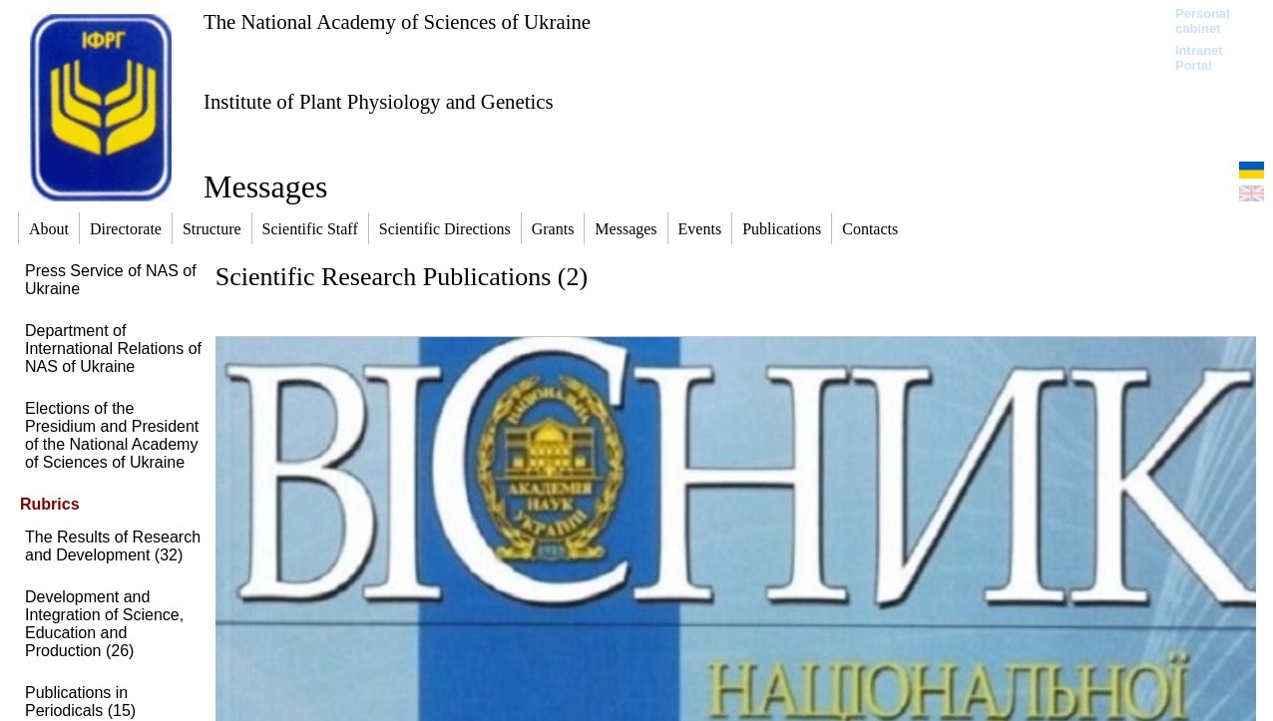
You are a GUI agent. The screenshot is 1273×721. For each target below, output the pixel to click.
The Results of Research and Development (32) (113, 546)
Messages (265, 186)
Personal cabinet (1202, 21)
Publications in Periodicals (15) (80, 701)
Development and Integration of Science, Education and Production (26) (104, 623)
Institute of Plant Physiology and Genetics (379, 101)
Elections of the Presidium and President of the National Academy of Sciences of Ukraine (112, 435)
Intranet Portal (1199, 58)
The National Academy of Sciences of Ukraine (397, 21)
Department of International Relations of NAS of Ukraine (113, 348)
